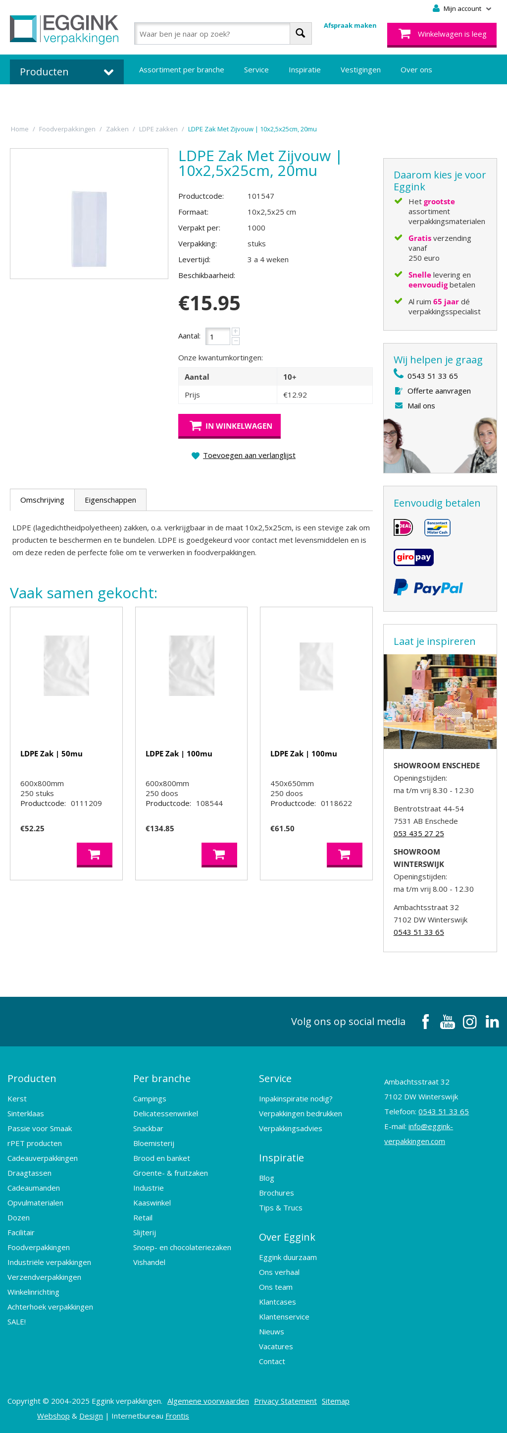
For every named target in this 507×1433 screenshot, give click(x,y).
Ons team (276, 1287)
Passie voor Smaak (39, 1128)
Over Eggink (287, 1237)
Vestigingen (361, 69)
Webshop (53, 1416)
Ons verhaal (279, 1272)
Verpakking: (197, 243)
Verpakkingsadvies (290, 1128)
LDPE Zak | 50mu (51, 753)
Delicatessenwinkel (165, 1113)
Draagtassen (29, 1173)
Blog (266, 1178)
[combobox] (223, 33)
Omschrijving (42, 500)
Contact (272, 1361)
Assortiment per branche (181, 69)
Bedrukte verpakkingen (178, 99)
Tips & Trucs (281, 1207)
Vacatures (276, 1346)
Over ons (416, 69)
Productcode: (201, 196)
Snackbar (148, 1128)
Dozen (18, 1217)
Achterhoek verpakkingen (50, 1307)
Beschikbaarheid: (206, 275)
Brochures (276, 1193)
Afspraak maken (350, 25)
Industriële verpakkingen (49, 1262)
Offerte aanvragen (439, 391)
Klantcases (277, 1302)
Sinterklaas (25, 1113)
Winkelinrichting (33, 1292)
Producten (31, 1078)
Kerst (17, 1098)
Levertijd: (194, 259)
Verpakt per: (199, 227)
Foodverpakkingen (38, 1247)
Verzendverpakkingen (44, 1277)
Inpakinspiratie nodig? (296, 1098)
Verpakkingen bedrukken (300, 1113)
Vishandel (149, 1262)
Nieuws (271, 1331)
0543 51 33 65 (432, 376)
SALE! (16, 1321)
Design (91, 1416)
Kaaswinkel (152, 1202)
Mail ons (421, 405)
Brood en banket (161, 1158)
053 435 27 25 (419, 833)
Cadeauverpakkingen (42, 1158)
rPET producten (34, 1143)
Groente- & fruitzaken (170, 1173)
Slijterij (144, 1232)
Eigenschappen (110, 500)
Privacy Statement (285, 1401)
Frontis (177, 1416)
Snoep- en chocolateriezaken (182, 1247)
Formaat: (193, 212)
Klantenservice (284, 1316)
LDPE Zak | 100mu (179, 753)
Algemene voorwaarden (208, 1401)
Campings (149, 1098)
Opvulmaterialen (35, 1202)
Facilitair (21, 1232)
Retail (142, 1217)
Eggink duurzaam (288, 1257)
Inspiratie (305, 69)
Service (256, 69)
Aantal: (189, 336)
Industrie (148, 1188)
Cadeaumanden (33, 1188)
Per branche (162, 1078)
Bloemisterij (153, 1143)
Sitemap (336, 1401)
